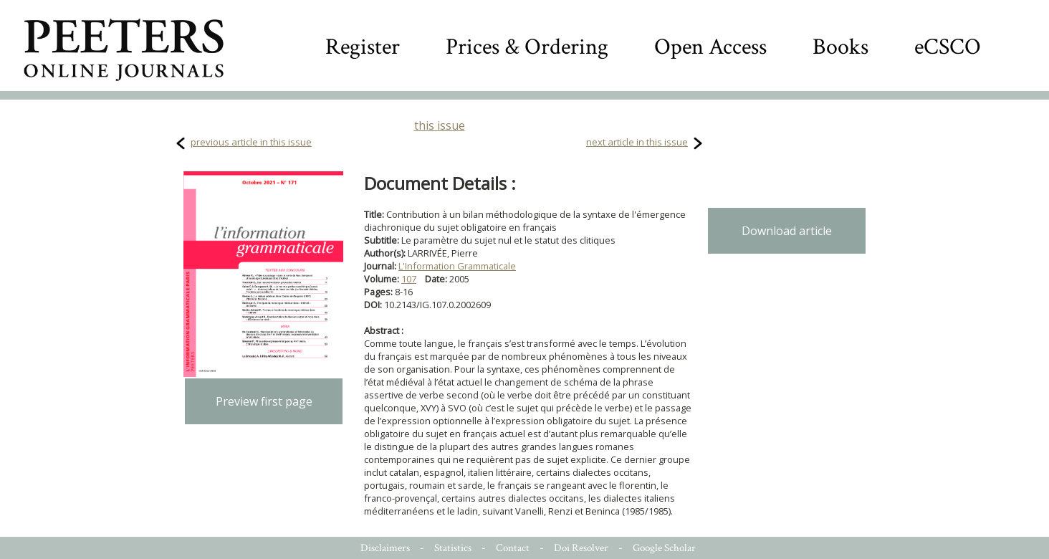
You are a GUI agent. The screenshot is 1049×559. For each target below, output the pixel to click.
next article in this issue (637, 141)
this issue (439, 125)
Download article (787, 231)
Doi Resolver (581, 548)
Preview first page (264, 401)
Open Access (710, 47)
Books (840, 47)
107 (408, 278)
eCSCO (947, 47)
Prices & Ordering (527, 47)
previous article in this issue (251, 141)
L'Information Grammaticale (457, 265)
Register (362, 47)
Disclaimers (385, 548)
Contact (513, 548)
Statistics (452, 548)
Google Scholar (664, 548)
